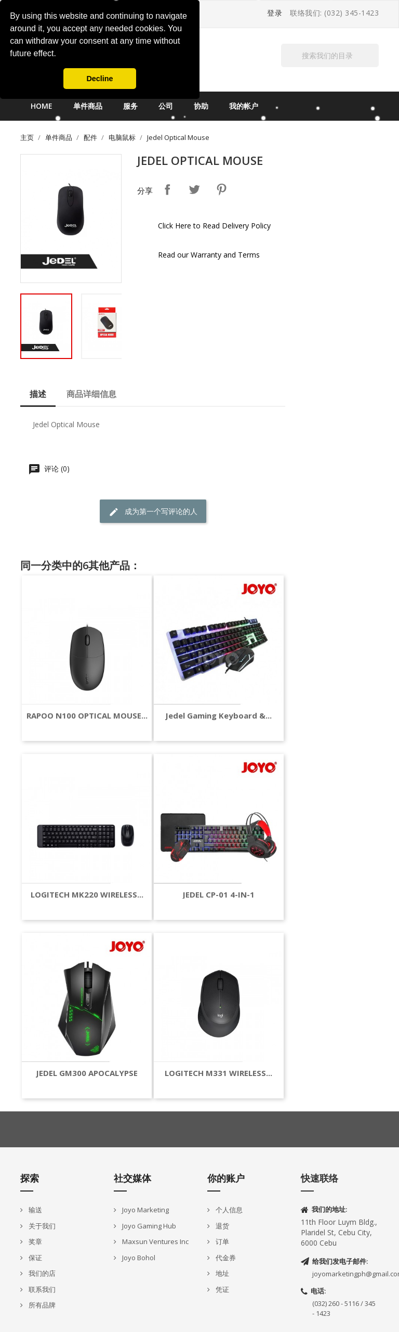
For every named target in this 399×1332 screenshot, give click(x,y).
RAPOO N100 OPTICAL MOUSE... (87, 715)
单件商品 (87, 106)
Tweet (194, 189)
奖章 (34, 1241)
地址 (221, 1273)
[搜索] (330, 55)
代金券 (225, 1257)
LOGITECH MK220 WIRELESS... (87, 894)
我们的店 (41, 1273)
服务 (130, 106)
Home (41, 106)
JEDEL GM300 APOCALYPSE (87, 1073)
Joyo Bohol (138, 1257)
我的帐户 (243, 106)
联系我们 (41, 1289)
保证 (34, 1257)
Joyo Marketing (145, 1209)
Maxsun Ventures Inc (155, 1241)
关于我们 (41, 1226)
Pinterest (221, 189)
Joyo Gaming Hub (148, 1226)
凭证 (221, 1289)
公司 (165, 106)
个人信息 (228, 1209)
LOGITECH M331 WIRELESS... (218, 1073)
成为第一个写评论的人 (153, 511)
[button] (59, 54)
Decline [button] (99, 78)
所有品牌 (41, 1305)
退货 (221, 1226)
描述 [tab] (38, 394)
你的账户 (226, 1178)
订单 (221, 1241)
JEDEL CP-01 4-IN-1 (218, 894)
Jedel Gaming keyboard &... (218, 715)
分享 (167, 189)
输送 (34, 1209)
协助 (201, 106)
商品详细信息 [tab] (91, 394)
